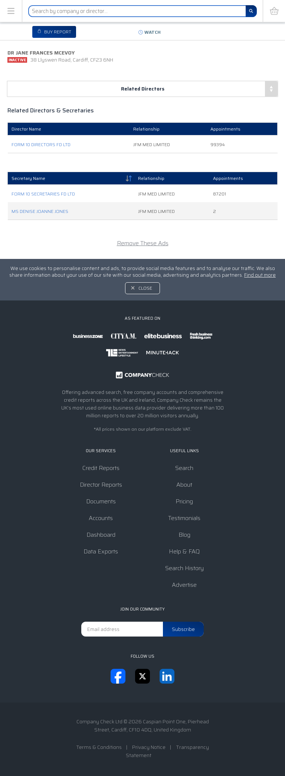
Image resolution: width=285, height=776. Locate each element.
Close (145, 288)
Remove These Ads (142, 243)
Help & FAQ (184, 551)
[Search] (251, 11)
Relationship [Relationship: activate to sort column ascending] (151, 178)
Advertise (184, 584)
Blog (184, 534)
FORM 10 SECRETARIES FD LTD (43, 193)
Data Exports (100, 551)
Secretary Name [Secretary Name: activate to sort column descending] (28, 178)
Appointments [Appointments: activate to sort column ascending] (228, 178)
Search (184, 468)
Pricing (184, 501)
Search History (184, 568)
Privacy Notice (149, 747)
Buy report (57, 31)
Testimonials (184, 518)
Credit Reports (100, 468)
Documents (101, 501)
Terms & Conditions (99, 747)
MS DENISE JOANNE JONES (40, 211)
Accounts (101, 518)
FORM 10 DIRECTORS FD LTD (41, 144)
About (184, 484)
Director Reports (101, 484)
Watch (152, 32)
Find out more (260, 275)
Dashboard (100, 534)
